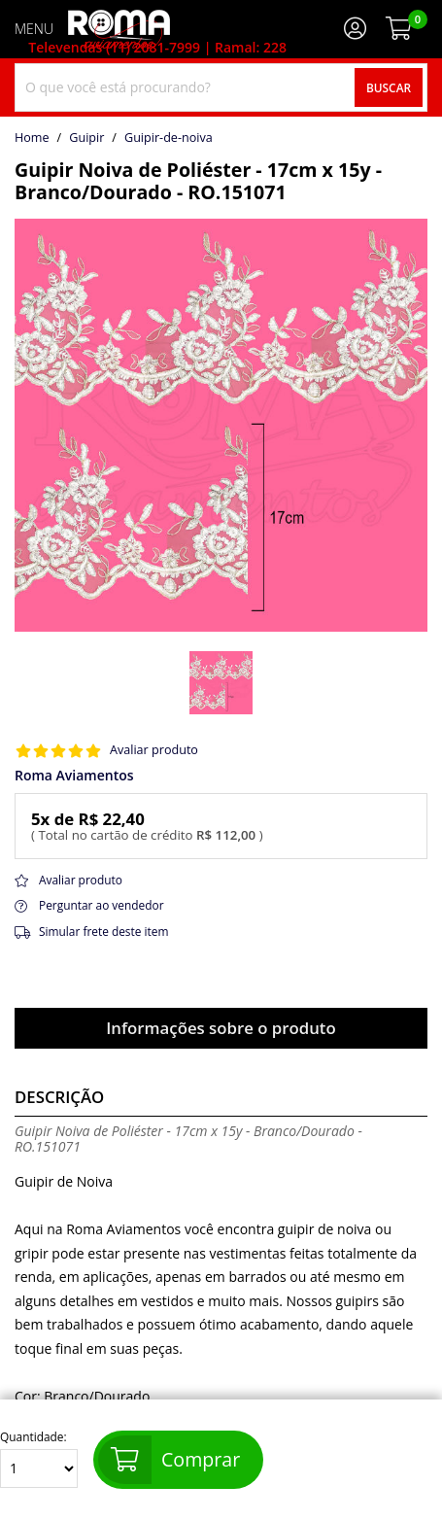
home (32, 138)
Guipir (86, 138)
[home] (119, 29)
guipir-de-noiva (168, 138)
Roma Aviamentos (74, 775)
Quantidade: (39, 1459)
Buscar (388, 87)
